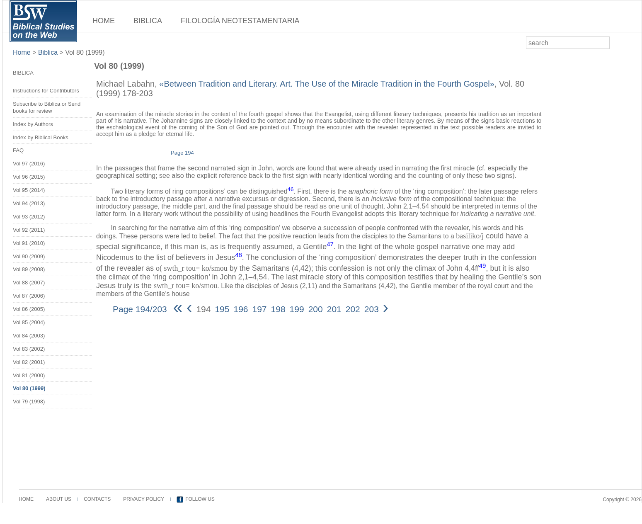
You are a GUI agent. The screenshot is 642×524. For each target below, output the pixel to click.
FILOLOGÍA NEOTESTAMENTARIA (240, 21)
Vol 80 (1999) (84, 52)
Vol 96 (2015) (29, 177)
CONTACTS (97, 499)
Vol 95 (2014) (29, 190)
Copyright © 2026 (622, 499)
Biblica (48, 52)
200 (315, 309)
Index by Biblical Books (40, 137)
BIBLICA (147, 21)
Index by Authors (33, 124)
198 (278, 309)
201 (334, 309)
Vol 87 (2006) (29, 296)
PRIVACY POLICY (143, 499)
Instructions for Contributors (46, 90)
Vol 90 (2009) (29, 256)
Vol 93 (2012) (29, 216)
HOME (103, 21)
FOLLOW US (200, 499)
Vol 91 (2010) (29, 243)
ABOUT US (58, 499)
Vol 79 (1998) (29, 401)
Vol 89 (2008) (29, 269)
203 (371, 309)
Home (22, 52)
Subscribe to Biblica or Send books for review (46, 107)
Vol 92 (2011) (29, 230)
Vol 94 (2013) (29, 203)
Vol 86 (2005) (29, 309)
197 (259, 309)
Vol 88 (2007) (29, 282)
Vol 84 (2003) (29, 335)
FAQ (18, 150)
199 (297, 309)
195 (222, 309)
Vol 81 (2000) (29, 375)
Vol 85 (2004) (29, 322)
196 (240, 309)
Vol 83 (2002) (29, 349)
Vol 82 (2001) (29, 362)
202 (353, 309)
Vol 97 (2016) (29, 163)
